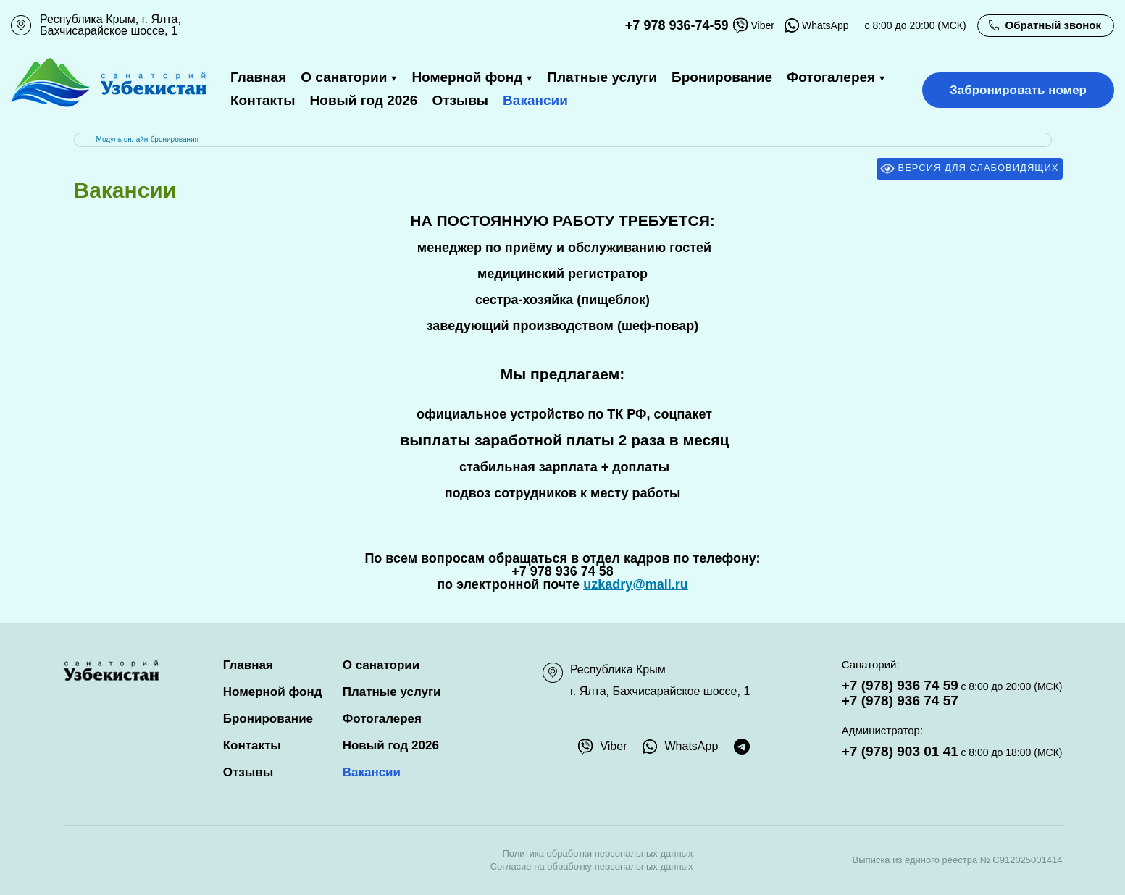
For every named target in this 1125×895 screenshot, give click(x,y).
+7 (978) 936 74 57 (900, 700)
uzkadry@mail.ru (635, 584)
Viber (753, 25)
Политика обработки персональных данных (597, 853)
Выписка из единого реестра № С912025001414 (958, 859)
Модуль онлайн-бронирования (147, 139)
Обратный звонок (1053, 25)
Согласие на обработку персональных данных (591, 866)
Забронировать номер (1018, 90)
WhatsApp (817, 25)
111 (20, 25)
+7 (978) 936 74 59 (900, 685)
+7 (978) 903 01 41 (900, 751)
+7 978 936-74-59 (677, 25)
